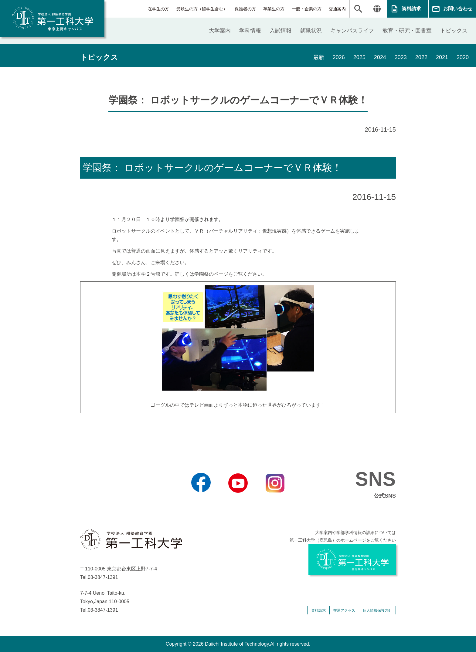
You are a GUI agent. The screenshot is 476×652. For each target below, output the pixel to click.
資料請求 (411, 8)
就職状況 (311, 31)
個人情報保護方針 (377, 610)
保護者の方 (245, 8)
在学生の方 (158, 8)
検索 (358, 9)
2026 (339, 57)
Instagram (275, 500)
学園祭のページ (211, 274)
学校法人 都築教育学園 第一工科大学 (52, 18)
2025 (359, 57)
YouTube (237, 500)
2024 (380, 57)
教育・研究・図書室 (407, 31)
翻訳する (377, 9)
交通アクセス (344, 610)
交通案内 (337, 8)
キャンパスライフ (352, 31)
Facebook (201, 500)
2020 (463, 57)
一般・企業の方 (306, 8)
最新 (318, 57)
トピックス (453, 31)
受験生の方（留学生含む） (201, 8)
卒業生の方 (273, 8)
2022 (421, 57)
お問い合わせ (457, 8)
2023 (401, 57)
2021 (442, 57)
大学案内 (220, 31)
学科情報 (250, 31)
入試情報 (280, 31)
